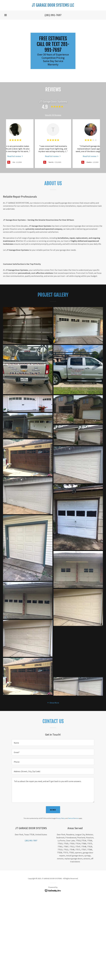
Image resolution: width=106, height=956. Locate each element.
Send (53, 809)
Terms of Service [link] (73, 818)
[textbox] (53, 742)
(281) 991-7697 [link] (53, 15)
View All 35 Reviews (53, 115)
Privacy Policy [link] (60, 818)
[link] (53, 6)
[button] (5, 15)
